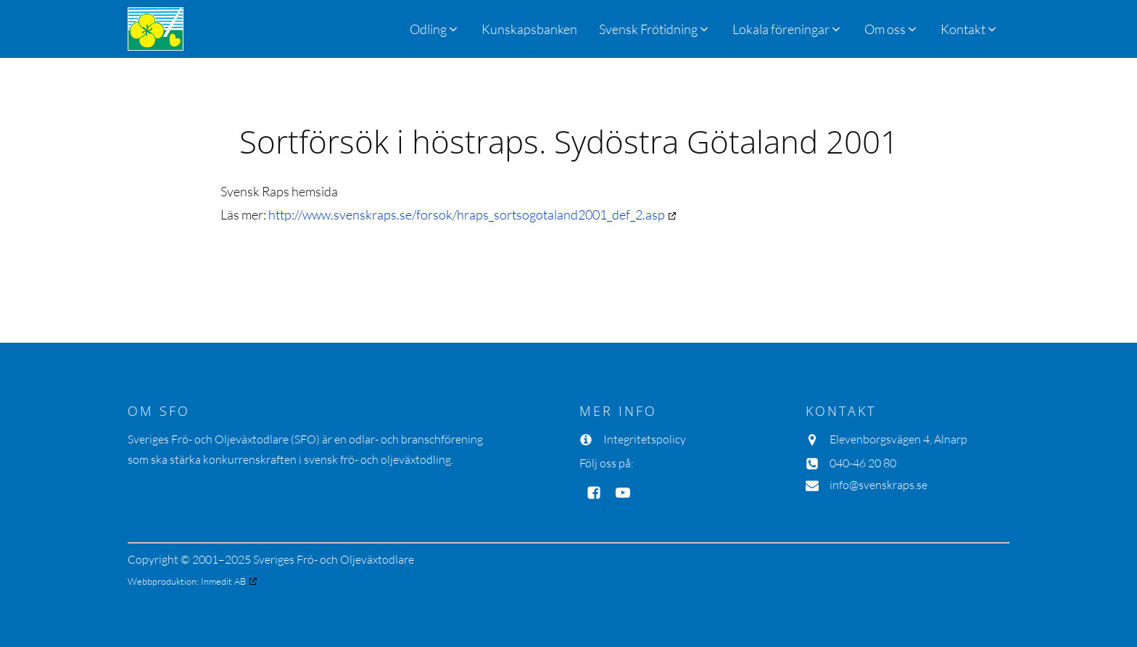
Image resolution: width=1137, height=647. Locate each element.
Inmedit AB (223, 581)
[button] (655, 29)
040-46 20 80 (863, 463)
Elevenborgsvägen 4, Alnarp (898, 439)
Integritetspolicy (644, 439)
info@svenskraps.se (878, 484)
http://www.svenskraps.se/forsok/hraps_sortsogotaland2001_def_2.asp (466, 214)
